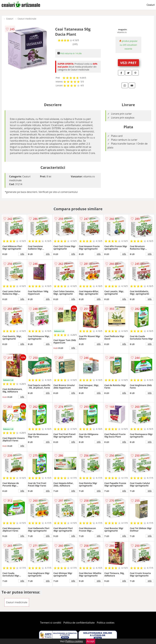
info (22, 254)
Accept (90, 641)
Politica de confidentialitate (79, 622)
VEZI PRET (128, 62)
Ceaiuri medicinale (27, 18)
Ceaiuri (151, 5)
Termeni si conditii (50, 622)
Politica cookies (105, 622)
